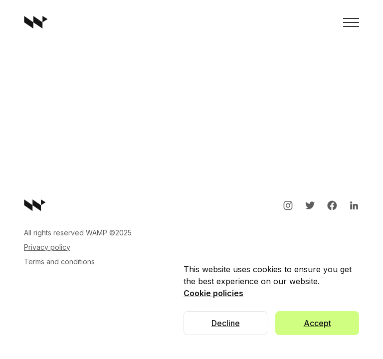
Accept (317, 323)
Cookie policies (213, 293)
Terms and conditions (59, 261)
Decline (225, 323)
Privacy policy (47, 247)
